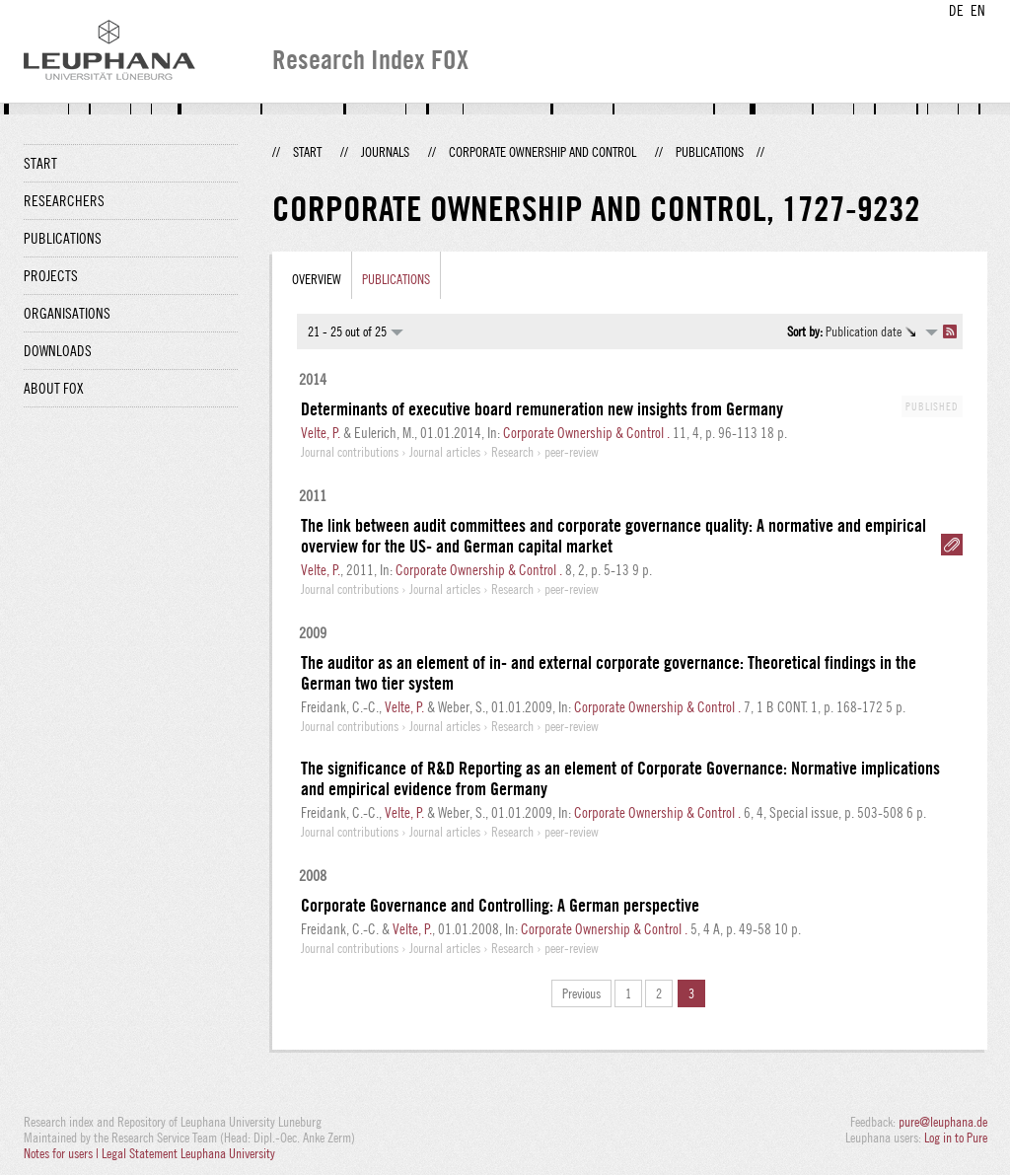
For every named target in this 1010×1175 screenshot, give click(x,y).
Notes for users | (63, 1153)
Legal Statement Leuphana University (188, 1153)
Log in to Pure (955, 1137)
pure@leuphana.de (943, 1122)
